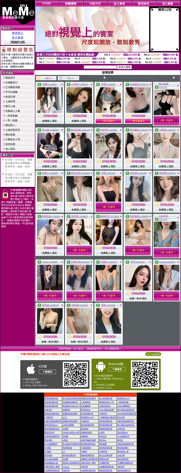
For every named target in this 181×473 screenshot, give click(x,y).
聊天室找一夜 (123, 451)
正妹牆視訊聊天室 (70, 402)
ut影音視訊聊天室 (52, 436)
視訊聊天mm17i (87, 417)
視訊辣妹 (84, 429)
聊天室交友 (85, 410)
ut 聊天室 (121, 429)
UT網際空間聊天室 (125, 463)
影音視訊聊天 (123, 448)
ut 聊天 (102, 432)
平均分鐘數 (11, 92)
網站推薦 (10, 134)
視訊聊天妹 (67, 448)
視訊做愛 (103, 444)
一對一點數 (11, 120)
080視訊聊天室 (87, 413)
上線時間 (10, 101)
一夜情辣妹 (85, 402)
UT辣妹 (48, 451)
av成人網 (121, 455)
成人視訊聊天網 (105, 398)
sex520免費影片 (51, 444)
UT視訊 (48, 448)
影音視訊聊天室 (51, 398)
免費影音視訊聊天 (88, 398)
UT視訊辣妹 (86, 448)
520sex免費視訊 (123, 406)
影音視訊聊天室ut (52, 413)
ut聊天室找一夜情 (88, 463)
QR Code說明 (153, 354)
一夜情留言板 (123, 402)
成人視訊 (10, 148)
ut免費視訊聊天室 (106, 467)
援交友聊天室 (123, 459)
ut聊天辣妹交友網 (88, 440)
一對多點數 (11, 115)
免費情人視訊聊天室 (89, 459)
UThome (66, 467)
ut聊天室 (48, 410)
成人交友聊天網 (105, 455)
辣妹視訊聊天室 (105, 429)
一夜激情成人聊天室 (107, 417)
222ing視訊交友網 (106, 410)
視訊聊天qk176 (123, 398)
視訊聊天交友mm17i (71, 406)
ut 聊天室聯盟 (68, 425)
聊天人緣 (10, 106)
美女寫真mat (122, 432)
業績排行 (10, 77)
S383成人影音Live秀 (71, 432)
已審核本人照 (12, 139)
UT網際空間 (104, 463)
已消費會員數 (12, 87)
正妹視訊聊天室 (51, 402)
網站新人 (10, 125)
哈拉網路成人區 (51, 463)
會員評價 (10, 96)
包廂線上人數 (12, 110)
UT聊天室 (103, 413)
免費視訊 (66, 410)
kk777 (65, 417)
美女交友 (121, 417)
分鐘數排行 (11, 82)
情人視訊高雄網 (51, 459)
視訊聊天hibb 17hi (106, 402)
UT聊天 (84, 451)
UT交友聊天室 (123, 436)
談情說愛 (10, 144)
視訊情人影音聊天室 (71, 463)
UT (64, 452)
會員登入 (17, 33)
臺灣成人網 (104, 459)
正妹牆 (65, 429)
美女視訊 (48, 440)
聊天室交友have (51, 425)
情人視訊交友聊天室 (71, 398)
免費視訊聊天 (86, 432)
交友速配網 (85, 406)
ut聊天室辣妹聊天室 (53, 421)
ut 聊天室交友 (104, 406)
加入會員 (17, 37)
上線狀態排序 (12, 129)
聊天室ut (102, 440)
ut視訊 (65, 440)
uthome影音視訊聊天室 (126, 413)
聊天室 (120, 440)
